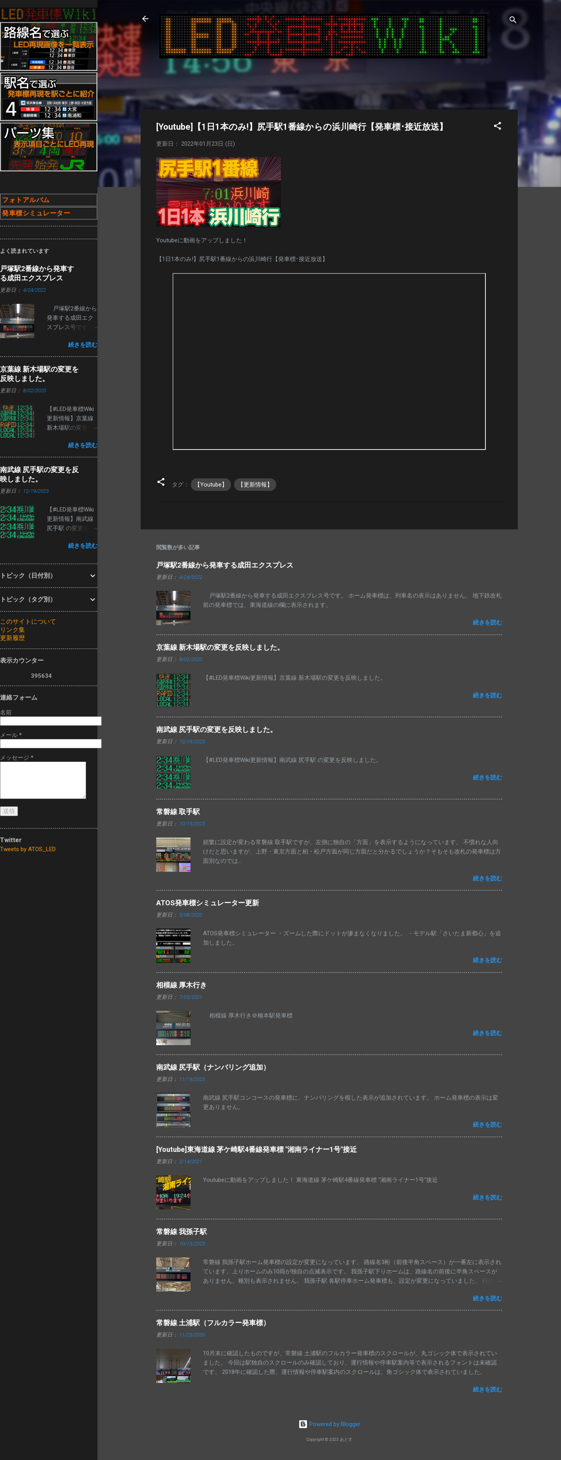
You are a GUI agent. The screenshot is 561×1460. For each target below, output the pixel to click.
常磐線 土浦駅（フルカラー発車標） (213, 1323)
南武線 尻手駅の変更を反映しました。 (216, 729)
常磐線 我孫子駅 (181, 1231)
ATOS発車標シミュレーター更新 (207, 903)
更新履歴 (12, 638)
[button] (497, 127)
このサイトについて (28, 621)
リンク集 (12, 629)
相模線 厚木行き (181, 985)
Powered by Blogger (329, 1424)
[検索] (513, 21)
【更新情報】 (255, 484)
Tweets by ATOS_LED (28, 849)
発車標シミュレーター (36, 213)
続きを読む (487, 622)
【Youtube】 (211, 484)
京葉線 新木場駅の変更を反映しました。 (220, 647)
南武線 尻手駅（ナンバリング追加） (213, 1067)
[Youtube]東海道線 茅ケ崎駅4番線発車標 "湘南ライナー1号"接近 (256, 1149)
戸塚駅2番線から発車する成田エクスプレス (224, 565)
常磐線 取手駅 (178, 812)
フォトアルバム (26, 200)
